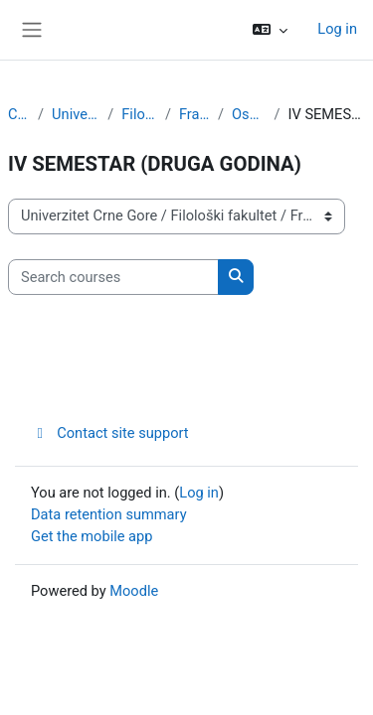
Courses (19, 114)
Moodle (133, 591)
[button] (270, 30)
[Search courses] (113, 277)
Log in (337, 29)
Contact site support (110, 433)
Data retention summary (109, 514)
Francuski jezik (194, 114)
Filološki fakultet (139, 114)
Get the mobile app (91, 536)
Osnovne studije (249, 114)
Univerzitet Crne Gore (75, 114)
